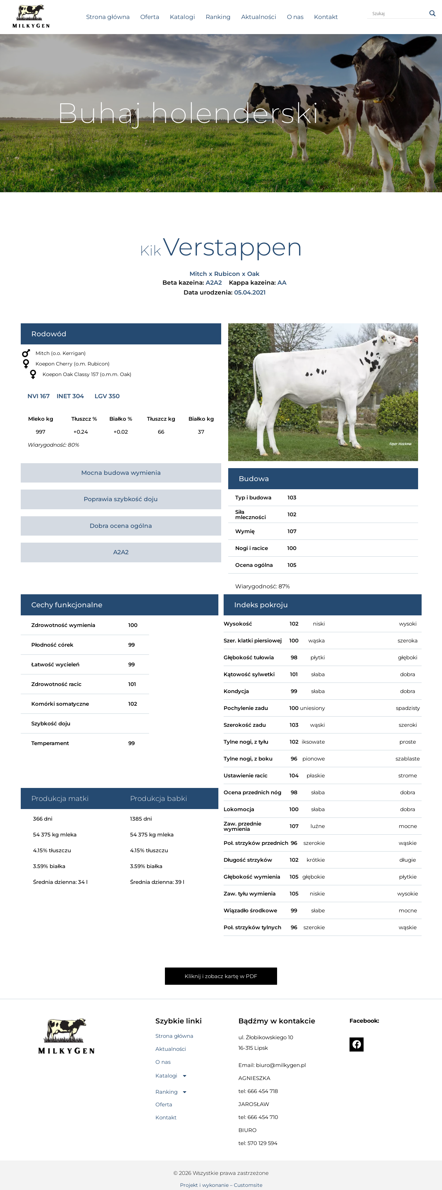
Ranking (218, 16)
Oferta (149, 16)
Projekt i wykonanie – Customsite (221, 1185)
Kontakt (326, 16)
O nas (295, 16)
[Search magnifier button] (432, 13)
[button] (171, 1076)
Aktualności (258, 16)
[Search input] (399, 13)
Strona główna (108, 16)
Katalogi (182, 16)
